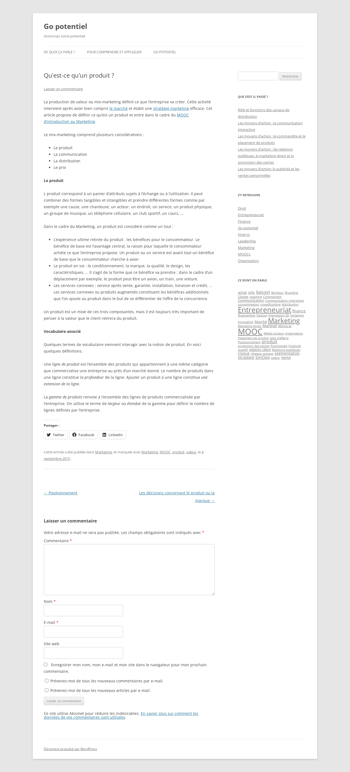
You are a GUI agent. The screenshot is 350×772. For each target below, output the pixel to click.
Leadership (247, 241)
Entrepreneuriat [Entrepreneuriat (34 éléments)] (264, 310)
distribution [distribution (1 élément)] (290, 304)
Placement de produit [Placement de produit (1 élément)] (253, 338)
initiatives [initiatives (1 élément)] (297, 315)
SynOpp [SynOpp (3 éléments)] (262, 357)
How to (244, 234)
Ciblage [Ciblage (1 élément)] (243, 297)
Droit (242, 208)
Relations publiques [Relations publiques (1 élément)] (286, 350)
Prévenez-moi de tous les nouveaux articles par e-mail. (100, 690)
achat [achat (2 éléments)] (242, 292)
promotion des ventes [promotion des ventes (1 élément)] (253, 346)
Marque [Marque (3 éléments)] (269, 325)
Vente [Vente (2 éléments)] (286, 357)
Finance (244, 221)
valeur (191, 452)
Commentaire (58, 540)
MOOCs (244, 254)
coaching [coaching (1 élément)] (255, 297)
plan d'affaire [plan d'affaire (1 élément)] (279, 338)
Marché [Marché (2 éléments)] (261, 321)
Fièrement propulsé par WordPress (70, 749)
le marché (118, 108)
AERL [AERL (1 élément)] (251, 293)
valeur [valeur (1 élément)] (275, 358)
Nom (50, 601)
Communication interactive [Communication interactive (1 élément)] (284, 301)
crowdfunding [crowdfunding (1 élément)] (270, 304)
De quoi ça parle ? (59, 52)
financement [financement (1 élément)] (246, 315)
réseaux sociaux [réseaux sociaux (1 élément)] (262, 354)
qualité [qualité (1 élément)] (243, 350)
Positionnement (60, 492)
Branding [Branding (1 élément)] (291, 293)
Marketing (103, 452)
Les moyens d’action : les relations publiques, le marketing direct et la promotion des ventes (266, 156)
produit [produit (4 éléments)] (269, 342)
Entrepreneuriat (251, 214)
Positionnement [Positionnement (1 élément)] (249, 342)
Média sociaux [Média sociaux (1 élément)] (274, 333)
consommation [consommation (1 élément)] (248, 304)
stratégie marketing (171, 108)
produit (178, 452)
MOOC (165, 452)
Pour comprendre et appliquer (114, 52)
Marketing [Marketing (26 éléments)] (284, 320)
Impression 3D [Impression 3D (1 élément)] (279, 315)
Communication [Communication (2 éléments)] (251, 300)
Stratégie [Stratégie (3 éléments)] (246, 357)
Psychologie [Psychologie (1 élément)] (278, 346)
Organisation (248, 260)
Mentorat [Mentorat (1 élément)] (284, 326)
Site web (51, 643)
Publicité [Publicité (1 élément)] (294, 346)
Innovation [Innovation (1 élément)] (245, 322)
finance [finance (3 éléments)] (299, 310)
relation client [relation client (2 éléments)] (260, 349)
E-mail (51, 622)
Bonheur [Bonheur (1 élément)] (277, 293)
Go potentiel (65, 26)
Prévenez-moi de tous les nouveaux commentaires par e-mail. (107, 680)
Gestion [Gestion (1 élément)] (261, 315)
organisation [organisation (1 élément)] (294, 333)
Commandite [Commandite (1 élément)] (272, 297)
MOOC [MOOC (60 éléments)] (250, 331)
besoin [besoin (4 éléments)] (263, 292)
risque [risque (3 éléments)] (244, 353)
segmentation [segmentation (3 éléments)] (287, 353)
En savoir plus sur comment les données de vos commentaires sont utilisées (121, 715)
